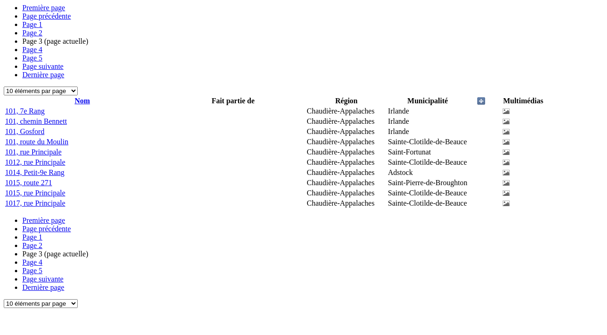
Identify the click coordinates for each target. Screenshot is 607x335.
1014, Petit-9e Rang (35, 172)
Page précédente (46, 16)
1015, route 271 (28, 183)
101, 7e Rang (25, 111)
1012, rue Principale (35, 162)
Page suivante (42, 66)
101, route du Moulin (36, 142)
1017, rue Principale (35, 203)
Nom (82, 101)
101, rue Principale (33, 152)
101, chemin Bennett (36, 121)
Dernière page (43, 75)
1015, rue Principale (35, 193)
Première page (43, 8)
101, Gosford (24, 131)
